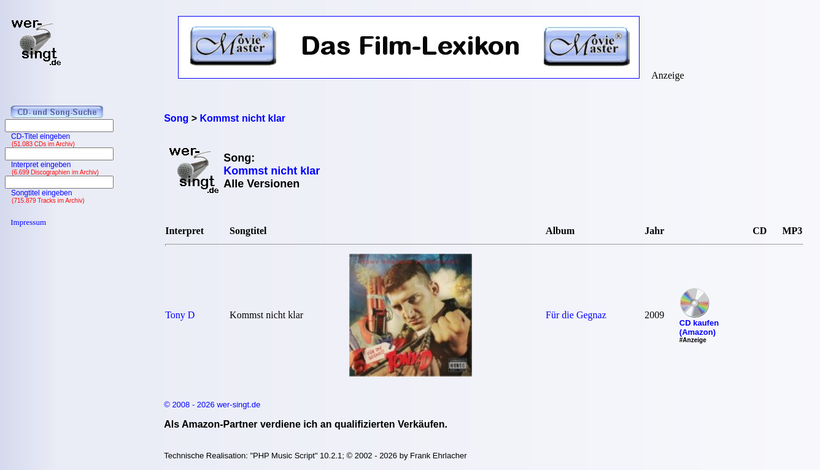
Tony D (180, 315)
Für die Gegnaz (576, 315)
